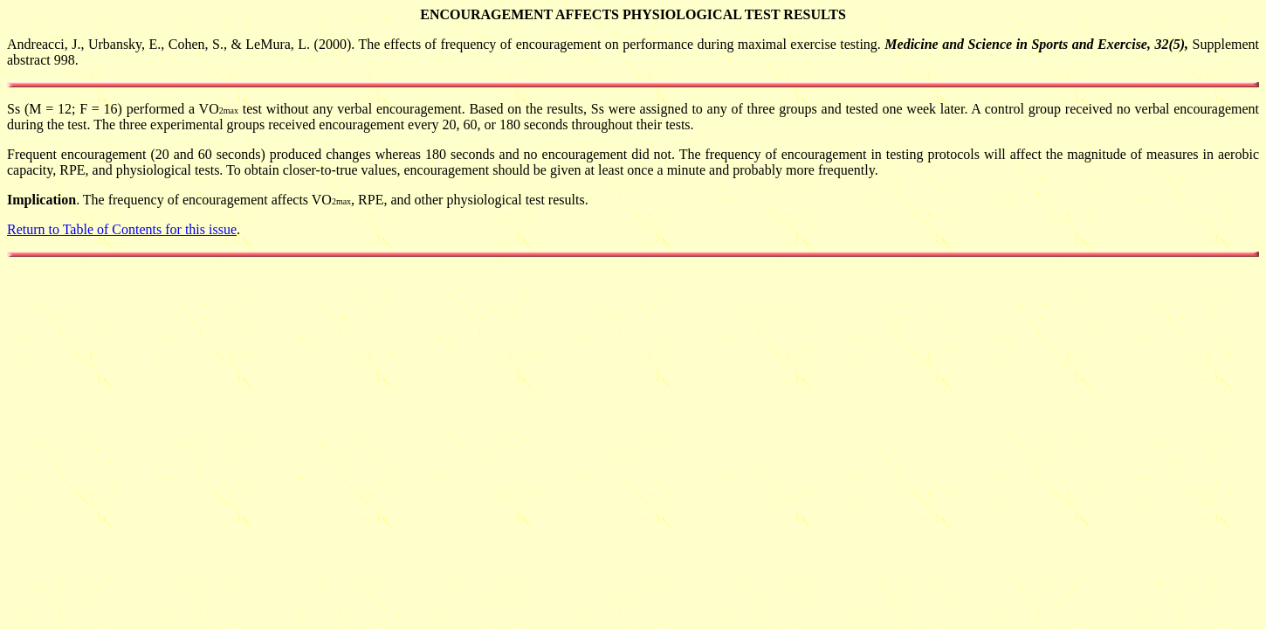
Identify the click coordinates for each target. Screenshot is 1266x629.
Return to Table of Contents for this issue (122, 229)
